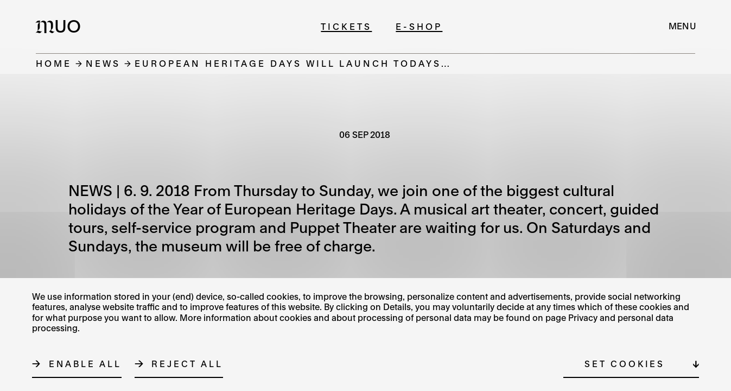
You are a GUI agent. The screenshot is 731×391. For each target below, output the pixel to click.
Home (54, 63)
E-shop (419, 26)
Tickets (346, 26)
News (103, 63)
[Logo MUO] (61, 26)
